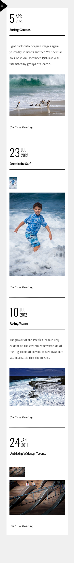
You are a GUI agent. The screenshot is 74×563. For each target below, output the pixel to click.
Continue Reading (21, 127)
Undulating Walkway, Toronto (27, 453)
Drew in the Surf (19, 163)
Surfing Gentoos (19, 30)
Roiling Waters (18, 323)
